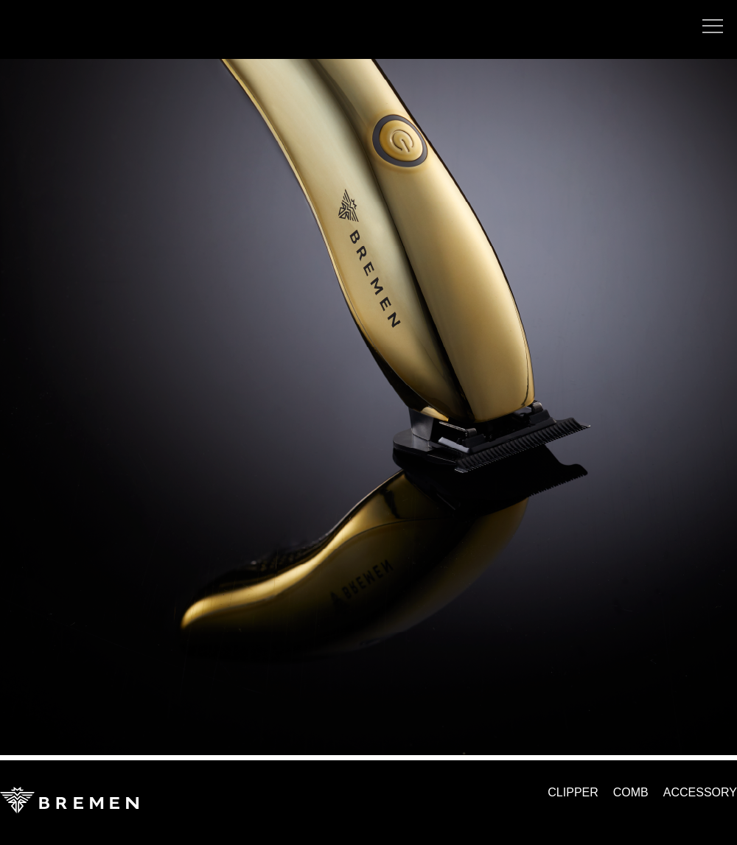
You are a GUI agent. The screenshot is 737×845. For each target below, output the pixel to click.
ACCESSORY (700, 792)
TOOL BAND (43, 13)
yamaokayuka (33, 37)
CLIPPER (573, 792)
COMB (631, 792)
